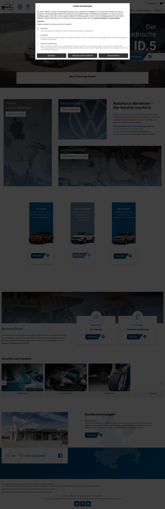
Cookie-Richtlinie (114, 18)
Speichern (51, 56)
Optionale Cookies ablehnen (82, 56)
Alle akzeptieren (113, 56)
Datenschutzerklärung (100, 18)
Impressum (40, 21)
